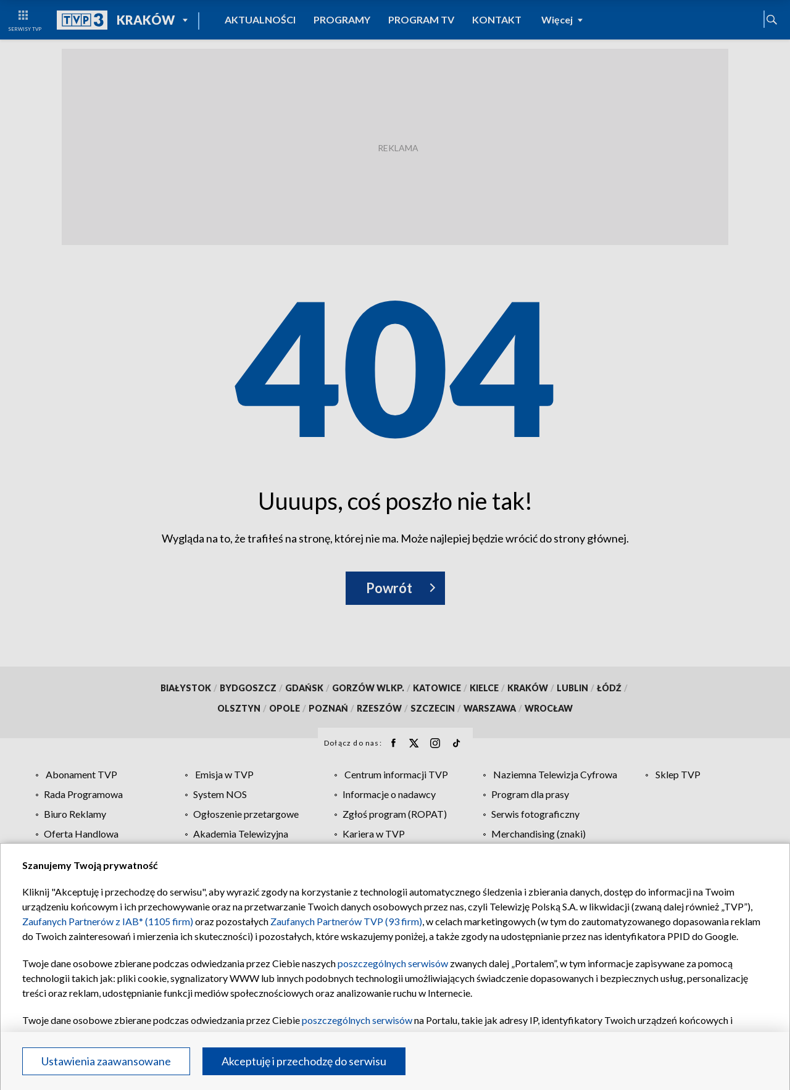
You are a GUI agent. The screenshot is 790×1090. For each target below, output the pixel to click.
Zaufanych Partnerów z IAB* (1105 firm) (107, 921)
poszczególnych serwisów (393, 963)
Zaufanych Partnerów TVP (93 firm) (346, 921)
